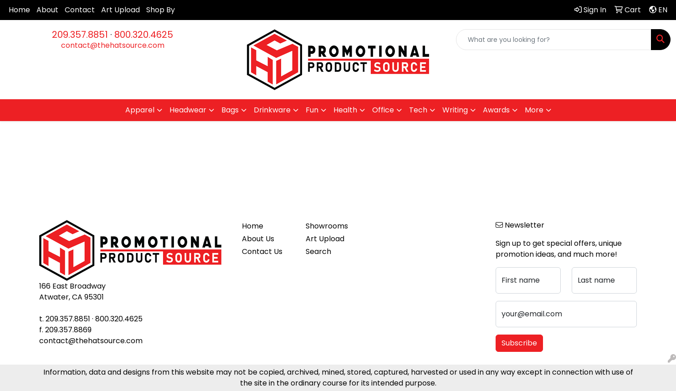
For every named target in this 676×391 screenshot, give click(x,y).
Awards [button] (496, 110)
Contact (80, 10)
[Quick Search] (553, 39)
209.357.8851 (80, 34)
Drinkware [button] (272, 110)
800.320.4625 (143, 34)
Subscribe (519, 343)
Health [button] (345, 110)
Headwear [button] (187, 110)
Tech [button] (418, 110)
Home (19, 10)
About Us (258, 239)
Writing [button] (455, 110)
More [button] (534, 110)
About (47, 10)
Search (318, 251)
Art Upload (120, 10)
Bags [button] (230, 110)
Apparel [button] (139, 110)
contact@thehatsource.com (112, 45)
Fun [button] (312, 110)
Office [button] (383, 110)
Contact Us (262, 251)
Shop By (160, 10)
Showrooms (327, 226)
